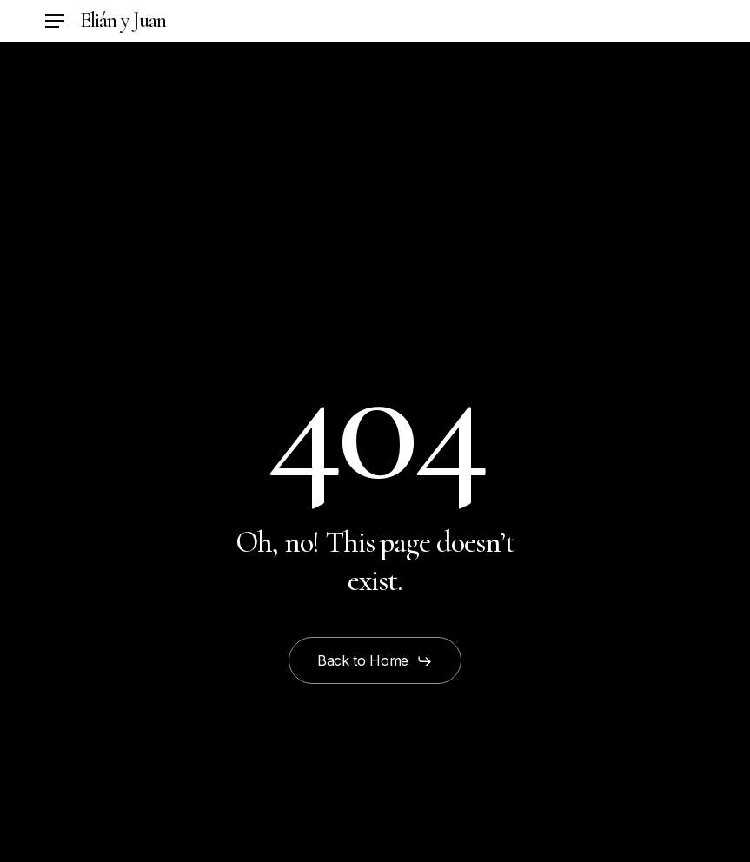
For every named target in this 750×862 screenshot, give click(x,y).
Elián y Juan (123, 20)
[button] (54, 21)
